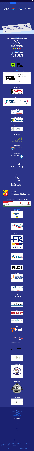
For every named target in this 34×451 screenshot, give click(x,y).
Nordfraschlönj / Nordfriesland (7, 9)
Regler (7, 448)
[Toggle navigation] (33, 1)
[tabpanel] (17, 17)
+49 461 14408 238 (17, 413)
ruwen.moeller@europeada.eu (17, 415)
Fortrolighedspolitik (24, 448)
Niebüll (25, 5)
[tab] (3, 3)
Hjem (2, 0)
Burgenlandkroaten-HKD (27, 9)
